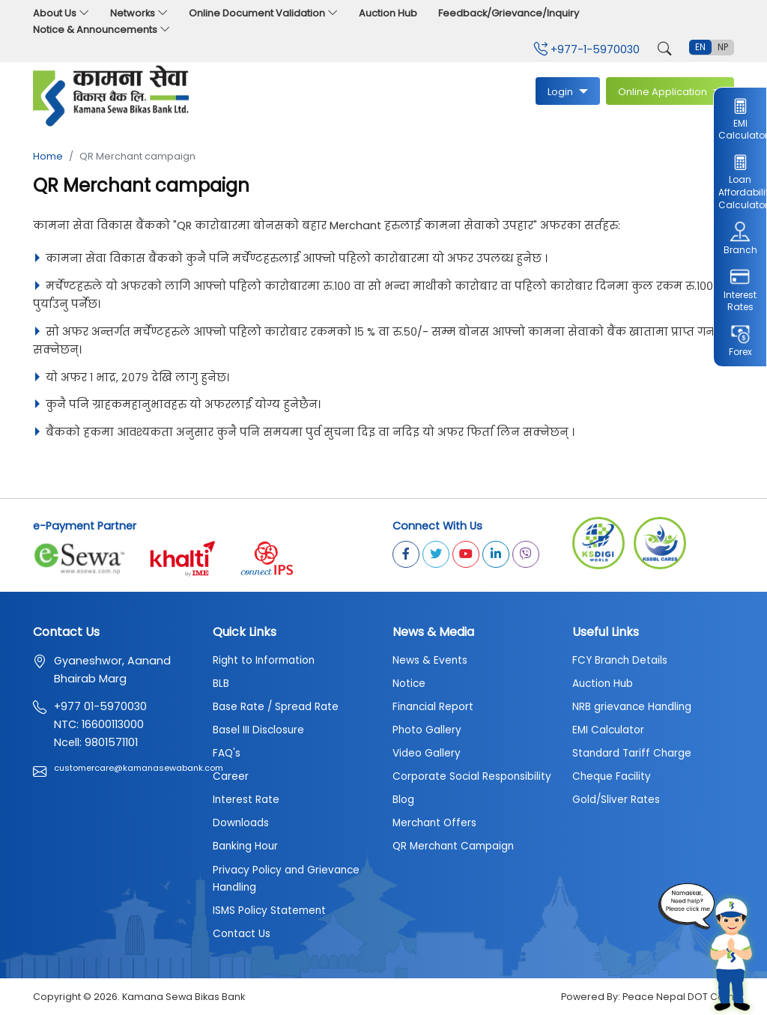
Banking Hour (245, 846)
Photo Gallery (426, 730)
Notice (408, 683)
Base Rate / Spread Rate (276, 707)
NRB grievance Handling (631, 707)
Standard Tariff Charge (631, 753)
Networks (139, 13)
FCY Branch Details (619, 660)
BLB (221, 683)
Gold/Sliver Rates (616, 800)
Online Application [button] (663, 91)
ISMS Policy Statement (269, 910)
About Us (61, 13)
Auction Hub (388, 13)
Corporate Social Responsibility (471, 776)
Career (231, 776)
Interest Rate (246, 800)
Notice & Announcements (101, 29)
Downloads (241, 823)
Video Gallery (426, 753)
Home (48, 156)
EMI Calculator (739, 118)
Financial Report (432, 707)
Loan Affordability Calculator (739, 181)
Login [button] (561, 91)
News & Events (429, 660)
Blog (403, 800)
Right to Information (264, 660)
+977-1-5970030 (587, 49)
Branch (740, 238)
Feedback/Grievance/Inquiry (508, 13)
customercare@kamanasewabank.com (138, 768)
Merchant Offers (434, 823)
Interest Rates (740, 289)
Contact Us (241, 934)
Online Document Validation (263, 13)
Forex (740, 341)
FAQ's (226, 753)
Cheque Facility (611, 776)
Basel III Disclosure (258, 730)
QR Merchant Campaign (453, 846)
